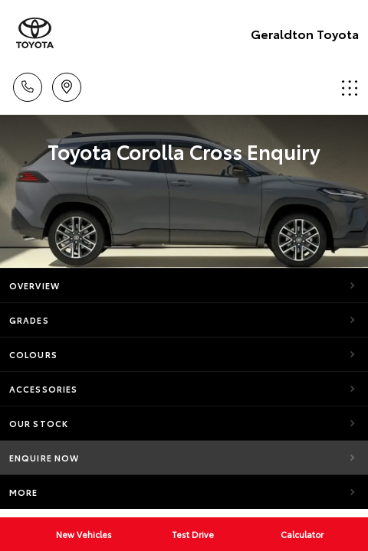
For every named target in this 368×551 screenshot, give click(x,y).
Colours (33, 354)
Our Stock (38, 423)
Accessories (43, 389)
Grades (29, 320)
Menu (349, 87)
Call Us (27, 84)
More (23, 492)
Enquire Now (44, 458)
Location (66, 84)
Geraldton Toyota (305, 33)
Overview (34, 285)
